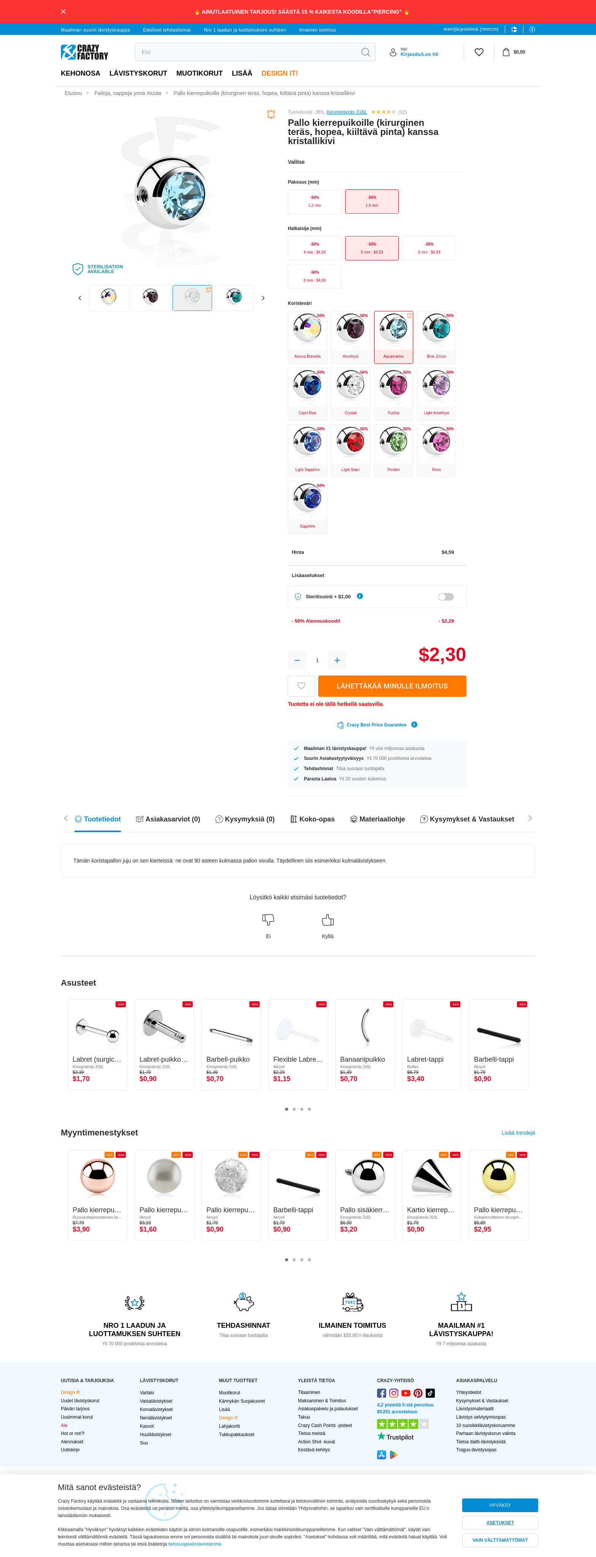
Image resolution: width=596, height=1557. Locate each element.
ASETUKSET (500, 1522)
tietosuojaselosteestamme (194, 1544)
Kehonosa (80, 73)
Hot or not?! (73, 1433)
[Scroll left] (530, 817)
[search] (246, 52)
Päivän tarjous (75, 1408)
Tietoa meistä (311, 1433)
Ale (64, 1425)
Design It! (280, 73)
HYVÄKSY (500, 1505)
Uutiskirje (70, 1449)
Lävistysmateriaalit (475, 1408)
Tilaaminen (309, 1392)
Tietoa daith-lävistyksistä (481, 1441)
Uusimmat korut (77, 1417)
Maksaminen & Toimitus (322, 1400)
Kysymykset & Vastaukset (482, 1400)
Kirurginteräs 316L (347, 112)
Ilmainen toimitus (317, 30)
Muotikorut (199, 73)
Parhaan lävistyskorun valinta (485, 1433)
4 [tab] (309, 1109)
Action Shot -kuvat (316, 1441)
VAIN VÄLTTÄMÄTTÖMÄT (500, 1540)
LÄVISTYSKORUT (138, 73)
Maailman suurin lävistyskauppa (95, 30)
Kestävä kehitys (314, 1449)
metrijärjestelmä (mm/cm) (471, 29)
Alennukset (72, 1441)
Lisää (242, 73)
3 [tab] (302, 1109)
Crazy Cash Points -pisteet (325, 1425)
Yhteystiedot (468, 1392)
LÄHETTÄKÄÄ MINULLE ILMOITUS (392, 686)
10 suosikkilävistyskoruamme (485, 1425)
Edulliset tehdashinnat (167, 30)
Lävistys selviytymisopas (481, 1417)
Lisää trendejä (518, 1133)
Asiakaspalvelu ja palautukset (328, 1408)
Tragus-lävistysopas (476, 1449)
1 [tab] (286, 1109)
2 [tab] (294, 1109)
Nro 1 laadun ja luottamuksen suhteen (245, 30)
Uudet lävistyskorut (80, 1400)
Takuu (304, 1417)
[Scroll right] (66, 817)
